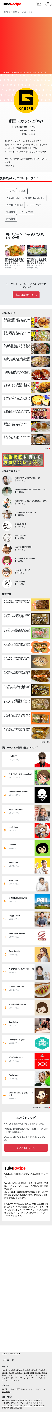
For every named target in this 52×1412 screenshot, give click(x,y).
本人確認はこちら (26, 295)
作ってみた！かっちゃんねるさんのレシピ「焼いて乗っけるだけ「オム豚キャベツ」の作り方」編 (17, 687)
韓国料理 (10, 211)
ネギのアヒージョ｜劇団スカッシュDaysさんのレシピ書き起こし (37, 261)
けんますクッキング (22, 570)
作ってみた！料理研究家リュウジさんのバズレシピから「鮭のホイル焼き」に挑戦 (17, 644)
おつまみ (10, 191)
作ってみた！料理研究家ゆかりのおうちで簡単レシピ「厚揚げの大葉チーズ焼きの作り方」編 (17, 729)
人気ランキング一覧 (41, 1108)
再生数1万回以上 (14, 205)
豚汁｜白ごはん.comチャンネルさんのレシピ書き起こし (17, 437)
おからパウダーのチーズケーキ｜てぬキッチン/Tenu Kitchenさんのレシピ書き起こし (17, 398)
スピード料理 (34, 205)
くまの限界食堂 (20, 524)
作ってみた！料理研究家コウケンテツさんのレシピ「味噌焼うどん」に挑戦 (17, 701)
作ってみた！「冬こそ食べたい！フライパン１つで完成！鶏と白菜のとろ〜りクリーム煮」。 (17, 630)
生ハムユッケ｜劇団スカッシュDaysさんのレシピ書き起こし (15, 261)
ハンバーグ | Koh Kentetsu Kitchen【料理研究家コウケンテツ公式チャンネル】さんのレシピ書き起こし (17, 372)
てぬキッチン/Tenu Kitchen (25, 558)
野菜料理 (10, 218)
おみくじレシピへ (26, 1148)
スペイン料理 (26, 211)
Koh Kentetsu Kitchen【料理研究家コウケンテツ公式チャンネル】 (32, 489)
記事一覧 (46, 742)
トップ (4, 1354)
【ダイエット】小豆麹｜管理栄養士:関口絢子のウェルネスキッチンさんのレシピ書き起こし (16, 411)
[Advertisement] (26, 43)
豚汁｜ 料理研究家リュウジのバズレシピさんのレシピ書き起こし (17, 333)
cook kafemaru (20, 535)
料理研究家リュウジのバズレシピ (27, 478)
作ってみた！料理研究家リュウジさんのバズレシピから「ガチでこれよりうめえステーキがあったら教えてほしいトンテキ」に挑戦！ (17, 672)
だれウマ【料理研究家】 (24, 547)
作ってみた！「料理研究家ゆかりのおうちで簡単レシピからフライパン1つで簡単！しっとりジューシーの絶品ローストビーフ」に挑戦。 (17, 601)
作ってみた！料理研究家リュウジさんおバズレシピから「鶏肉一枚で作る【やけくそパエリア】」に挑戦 (17, 658)
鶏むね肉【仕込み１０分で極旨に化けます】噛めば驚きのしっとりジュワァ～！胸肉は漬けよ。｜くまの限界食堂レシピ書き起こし (17, 346)
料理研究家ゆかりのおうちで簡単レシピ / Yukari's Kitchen (30, 501)
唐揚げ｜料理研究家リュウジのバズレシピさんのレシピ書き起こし (17, 320)
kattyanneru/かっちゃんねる (25, 512)
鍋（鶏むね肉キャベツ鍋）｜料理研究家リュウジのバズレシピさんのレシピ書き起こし (17, 359)
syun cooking (20, 581)
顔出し (22, 191)
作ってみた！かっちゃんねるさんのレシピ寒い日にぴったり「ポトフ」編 (17, 715)
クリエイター (15, 1354)
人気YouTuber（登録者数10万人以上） (25, 198)
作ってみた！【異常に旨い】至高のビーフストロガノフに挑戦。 (17, 616)
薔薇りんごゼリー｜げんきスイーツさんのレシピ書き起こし (17, 424)
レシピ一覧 (45, 448)
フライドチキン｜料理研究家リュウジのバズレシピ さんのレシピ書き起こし (17, 385)
